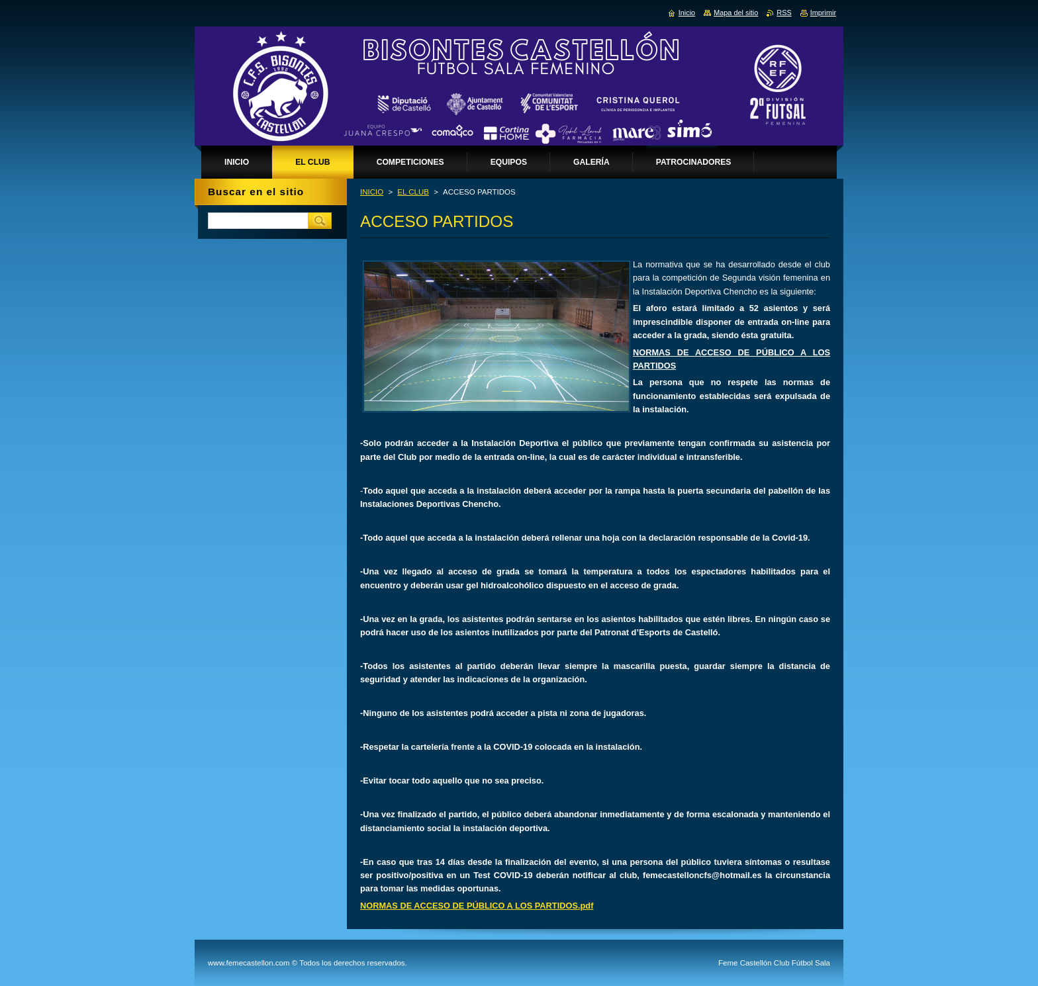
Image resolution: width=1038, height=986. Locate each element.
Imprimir (823, 13)
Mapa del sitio (736, 13)
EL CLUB (413, 192)
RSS (784, 13)
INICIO (371, 192)
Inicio (687, 13)
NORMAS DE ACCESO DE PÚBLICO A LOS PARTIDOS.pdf (476, 906)
